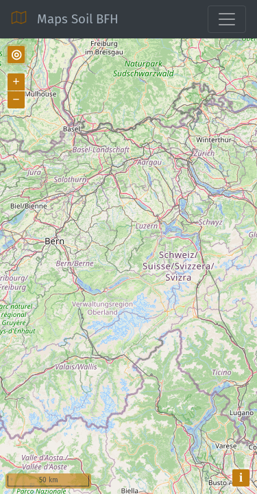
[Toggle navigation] (227, 19)
